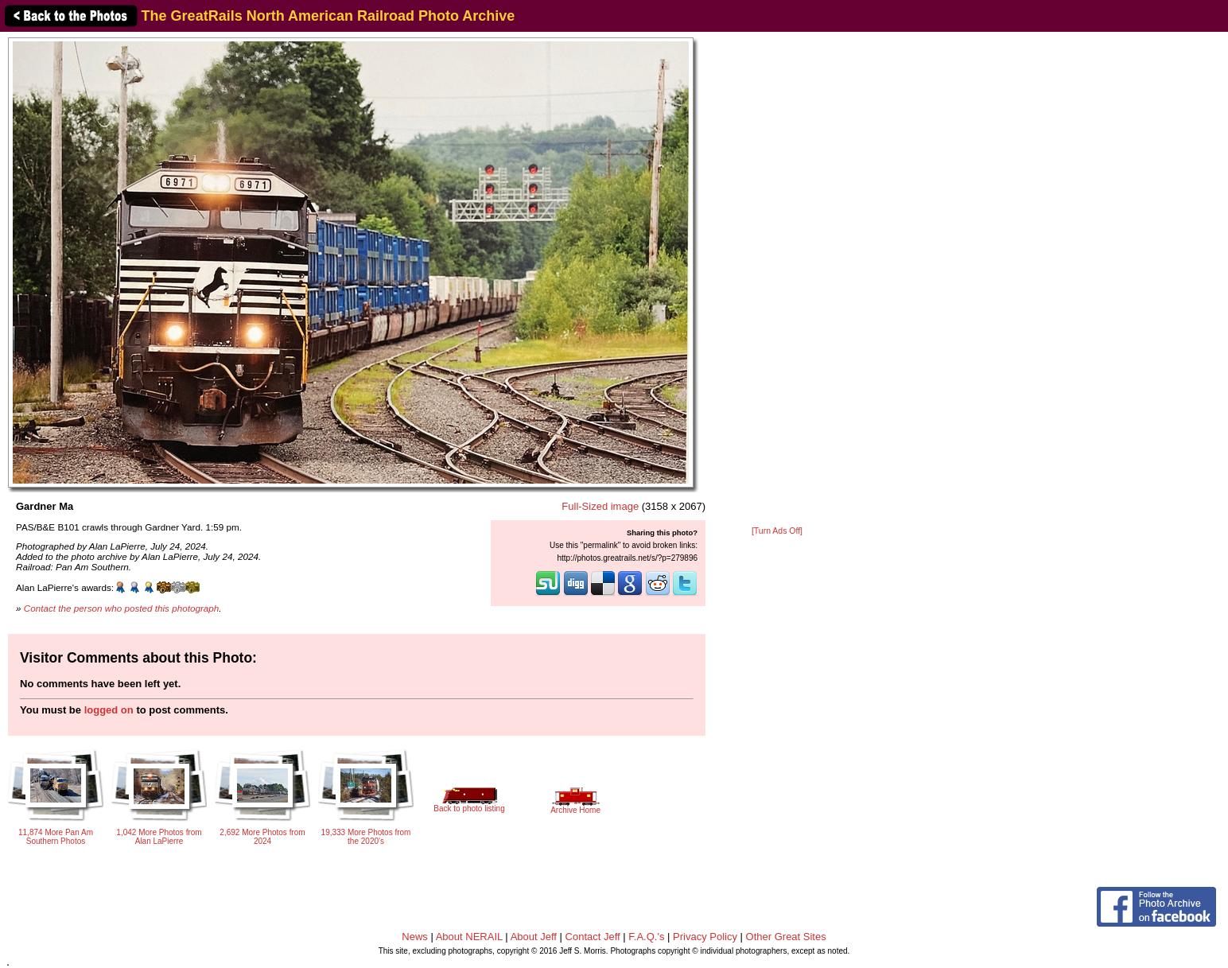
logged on (109, 710)
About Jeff (534, 937)
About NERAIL (469, 937)
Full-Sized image (600, 506)
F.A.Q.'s (646, 937)
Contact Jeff (592, 937)
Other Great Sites (786, 937)
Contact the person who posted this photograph (122, 608)
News (415, 937)
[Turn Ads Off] (777, 531)
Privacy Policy (705, 937)
